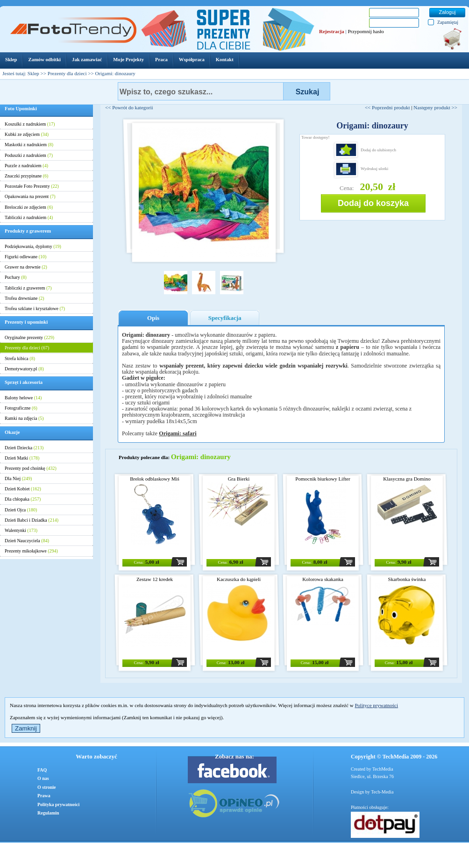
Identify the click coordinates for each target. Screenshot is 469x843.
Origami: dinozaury (115, 73)
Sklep (33, 73)
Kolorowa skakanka (322, 579)
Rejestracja (331, 31)
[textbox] (201, 91)
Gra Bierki (239, 479)
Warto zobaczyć (96, 756)
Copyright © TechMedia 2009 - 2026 (394, 756)
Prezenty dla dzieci (67, 73)
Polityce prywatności (376, 705)
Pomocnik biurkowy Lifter (322, 479)
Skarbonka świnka (407, 579)
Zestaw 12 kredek (154, 579)
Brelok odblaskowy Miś (154, 479)
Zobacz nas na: (234, 756)
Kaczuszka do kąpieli (239, 579)
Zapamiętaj (447, 22)
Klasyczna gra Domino (406, 479)
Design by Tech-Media (372, 791)
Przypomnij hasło (366, 31)
